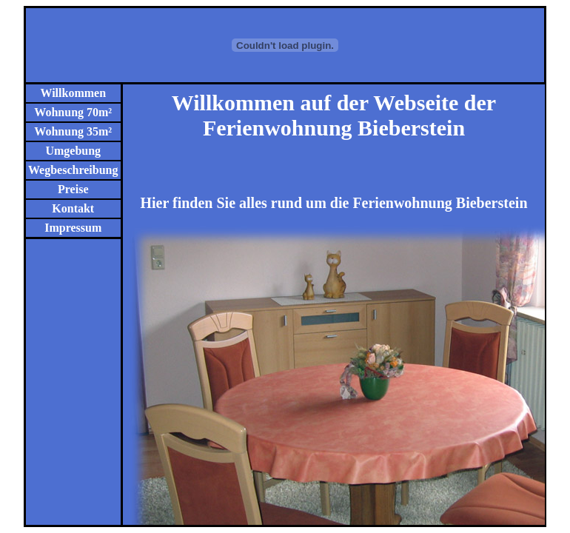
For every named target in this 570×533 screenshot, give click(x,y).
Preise (73, 189)
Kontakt (73, 208)
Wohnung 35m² (73, 131)
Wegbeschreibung (73, 170)
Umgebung (73, 150)
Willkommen (73, 93)
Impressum (72, 227)
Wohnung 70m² (73, 112)
